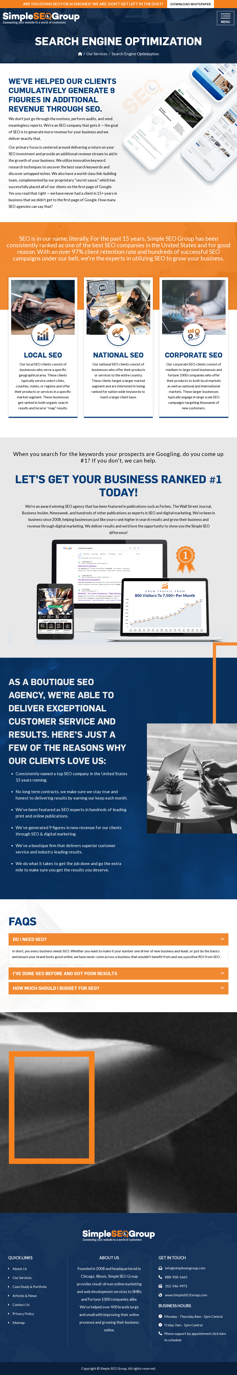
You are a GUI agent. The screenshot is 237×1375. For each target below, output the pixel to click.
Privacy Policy (23, 1313)
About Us (20, 1268)
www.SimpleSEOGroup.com (183, 1295)
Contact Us (21, 1304)
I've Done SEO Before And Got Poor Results (65, 973)
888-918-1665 (173, 1277)
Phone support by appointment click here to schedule (195, 1336)
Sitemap (19, 1322)
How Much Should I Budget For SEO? (56, 988)
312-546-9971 (173, 1286)
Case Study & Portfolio (30, 1286)
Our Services (96, 54)
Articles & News (25, 1295)
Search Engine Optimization (135, 53)
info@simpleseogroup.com (182, 1268)
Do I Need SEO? (30, 939)
